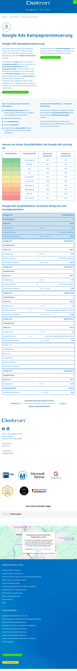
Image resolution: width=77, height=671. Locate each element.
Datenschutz (62, 662)
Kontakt (72, 662)
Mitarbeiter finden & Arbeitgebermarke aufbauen (19, 611)
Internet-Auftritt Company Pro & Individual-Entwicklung (21, 562)
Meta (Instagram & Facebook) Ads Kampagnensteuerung (21, 605)
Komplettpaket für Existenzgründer (14, 575)
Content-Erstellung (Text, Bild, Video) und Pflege (18, 572)
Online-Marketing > (15, 17)
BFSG (4, 588)
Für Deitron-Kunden (10, 648)
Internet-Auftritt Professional (12, 559)
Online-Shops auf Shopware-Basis (13, 566)
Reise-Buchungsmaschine (11, 569)
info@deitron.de (31, 10)
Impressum (52, 662)
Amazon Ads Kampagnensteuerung (14, 621)
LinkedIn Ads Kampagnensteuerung (14, 614)
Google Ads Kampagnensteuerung (14, 608)
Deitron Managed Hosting (11, 582)
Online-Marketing (9, 596)
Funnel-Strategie (8, 627)
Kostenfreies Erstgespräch (50, 57)
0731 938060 (45, 10)
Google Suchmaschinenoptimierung (14, 618)
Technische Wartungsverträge (12, 579)
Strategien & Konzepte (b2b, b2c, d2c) (15, 601)
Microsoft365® (7, 585)
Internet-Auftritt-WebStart (11, 556)
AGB (44, 662)
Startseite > (5, 17)
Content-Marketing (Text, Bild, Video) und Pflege (18, 624)
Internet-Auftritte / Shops (13, 550)
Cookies (38, 662)
